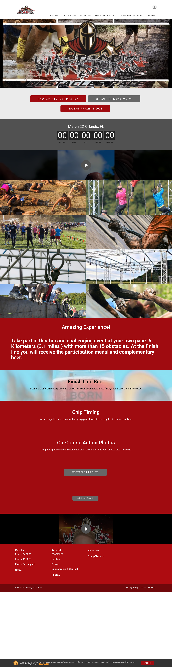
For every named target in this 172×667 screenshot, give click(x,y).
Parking (55, 639)
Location (56, 634)
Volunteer (85, 16)
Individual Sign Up (85, 557)
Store (18, 645)
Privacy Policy (44, 664)
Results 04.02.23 (23, 629)
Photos (56, 650)
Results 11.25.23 (23, 634)
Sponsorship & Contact (131, 16)
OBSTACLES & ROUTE (85, 526)
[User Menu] (154, 7)
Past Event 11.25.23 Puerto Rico (58, 99)
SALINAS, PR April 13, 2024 (85, 108)
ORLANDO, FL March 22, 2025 (114, 99)
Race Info (69, 16)
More (150, 16)
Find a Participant (104, 16)
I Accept (147, 663)
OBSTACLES (57, 629)
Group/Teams (96, 631)
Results (54, 16)
